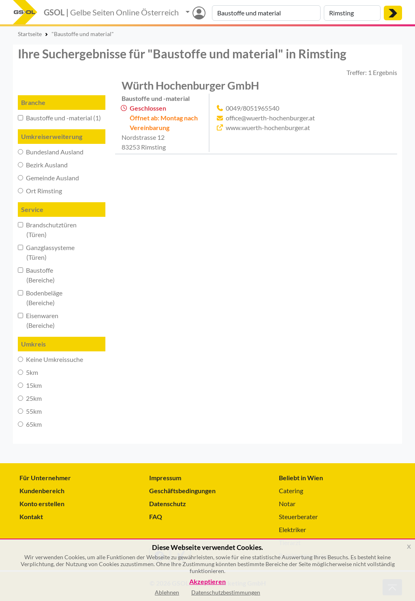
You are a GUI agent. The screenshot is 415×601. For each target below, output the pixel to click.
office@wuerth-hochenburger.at (270, 118)
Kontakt (31, 516)
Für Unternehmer (45, 477)
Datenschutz (167, 503)
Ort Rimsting (40, 191)
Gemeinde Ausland (48, 178)
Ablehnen (167, 592)
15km (30, 385)
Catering (291, 490)
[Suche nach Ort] (352, 13)
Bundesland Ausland (50, 152)
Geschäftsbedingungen (182, 490)
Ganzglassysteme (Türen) (46, 252)
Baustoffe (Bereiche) (36, 275)
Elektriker (292, 529)
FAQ (155, 516)
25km (30, 398)
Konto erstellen (41, 503)
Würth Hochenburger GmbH (190, 85)
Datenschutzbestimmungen (225, 592)
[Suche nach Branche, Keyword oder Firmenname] (266, 13)
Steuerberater (298, 516)
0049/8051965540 (252, 108)
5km (28, 372)
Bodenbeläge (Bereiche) (40, 297)
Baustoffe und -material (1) (59, 118)
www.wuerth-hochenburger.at (268, 127)
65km (30, 424)
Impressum (165, 477)
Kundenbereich (41, 490)
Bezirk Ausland (43, 165)
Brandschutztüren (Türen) (47, 229)
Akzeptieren (207, 581)
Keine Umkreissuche (50, 359)
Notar (287, 503)
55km (30, 411)
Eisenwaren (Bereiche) (38, 320)
